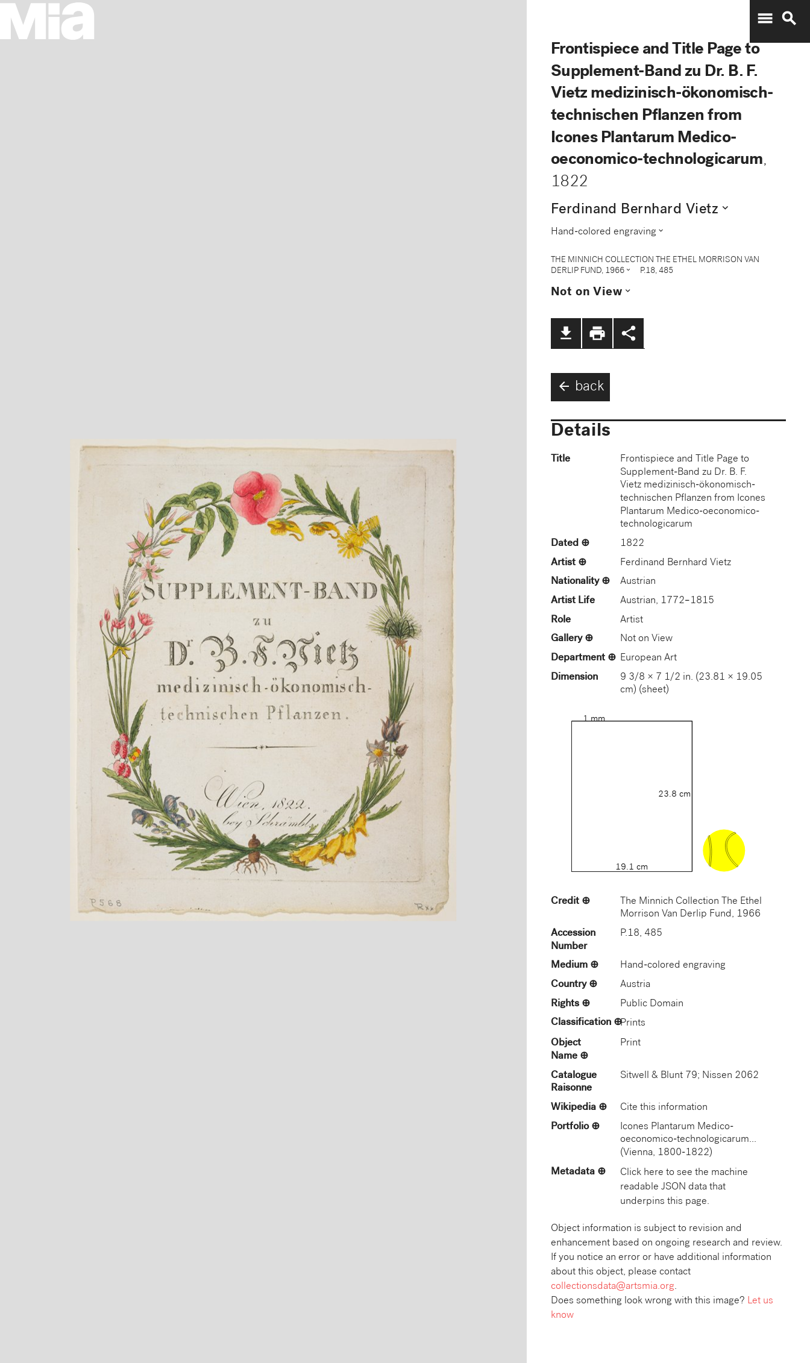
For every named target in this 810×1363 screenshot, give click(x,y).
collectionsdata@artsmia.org (612, 1287)
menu (765, 19)
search (789, 19)
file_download (566, 333)
